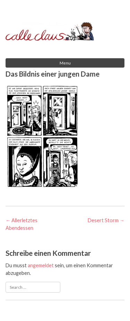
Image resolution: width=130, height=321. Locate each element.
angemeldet (41, 265)
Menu (65, 63)
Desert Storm (106, 220)
